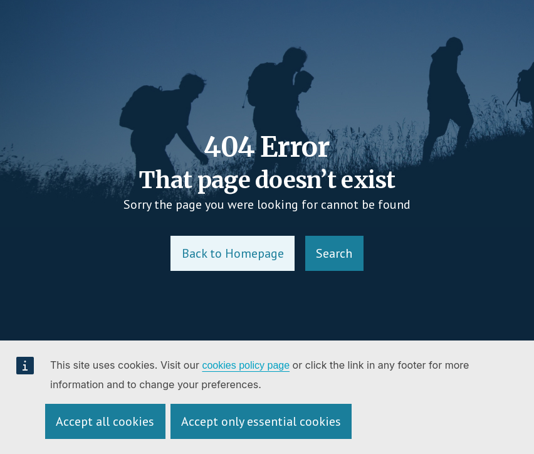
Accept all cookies (105, 421)
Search (334, 253)
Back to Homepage (233, 253)
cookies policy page (246, 365)
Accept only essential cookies (261, 421)
